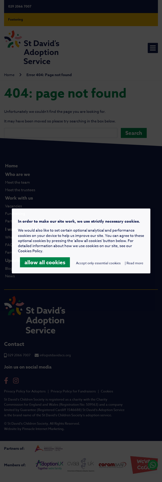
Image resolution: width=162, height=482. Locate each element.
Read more (135, 263)
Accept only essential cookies (98, 263)
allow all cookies (44, 262)
